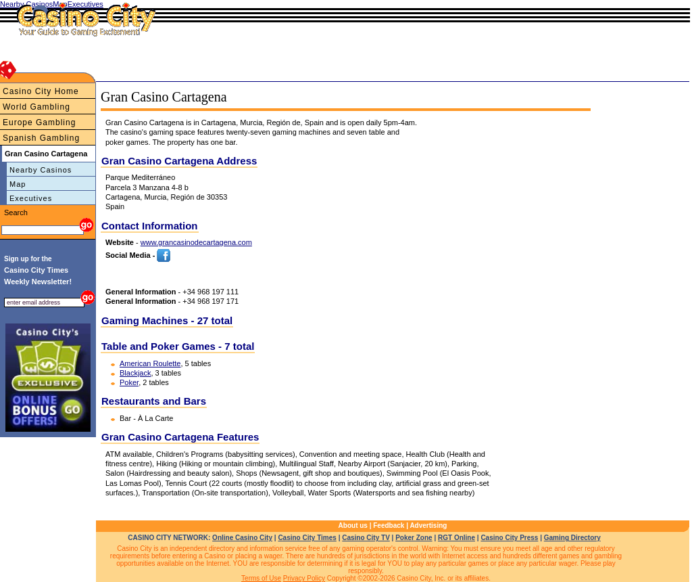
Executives (30, 198)
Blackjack (135, 373)
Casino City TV (366, 537)
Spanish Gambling (41, 138)
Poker (129, 382)
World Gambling (36, 107)
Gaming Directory (572, 537)
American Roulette (150, 363)
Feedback (388, 525)
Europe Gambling (39, 122)
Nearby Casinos (40, 170)
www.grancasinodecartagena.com (196, 242)
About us (353, 525)
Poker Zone (413, 537)
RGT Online (456, 537)
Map (17, 184)
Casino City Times (307, 537)
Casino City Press (509, 537)
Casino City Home (41, 91)
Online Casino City (242, 537)
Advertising (428, 525)
